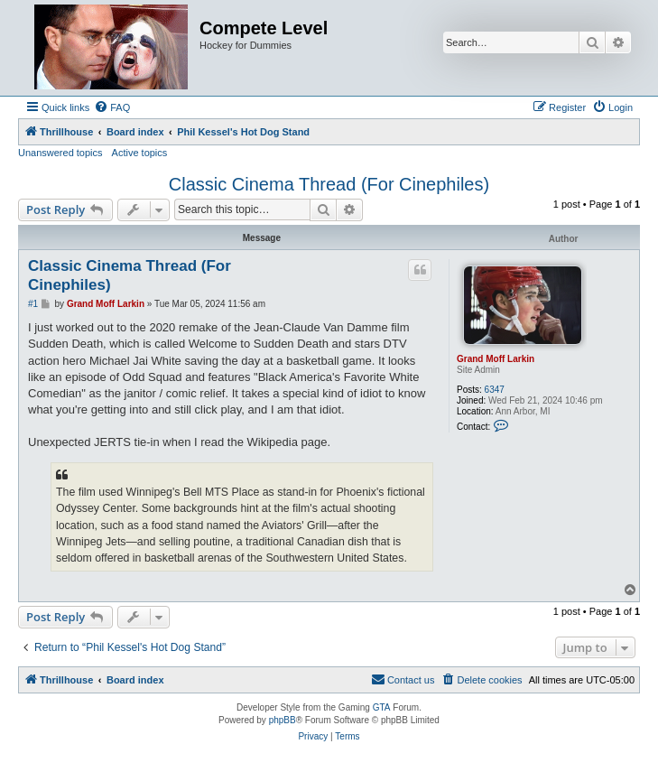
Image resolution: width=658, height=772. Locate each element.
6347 (495, 390)
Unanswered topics (60, 152)
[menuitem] (112, 107)
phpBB (282, 720)
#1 (33, 304)
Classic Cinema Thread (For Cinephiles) (329, 184)
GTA (382, 707)
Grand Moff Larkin (495, 359)
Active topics (140, 152)
